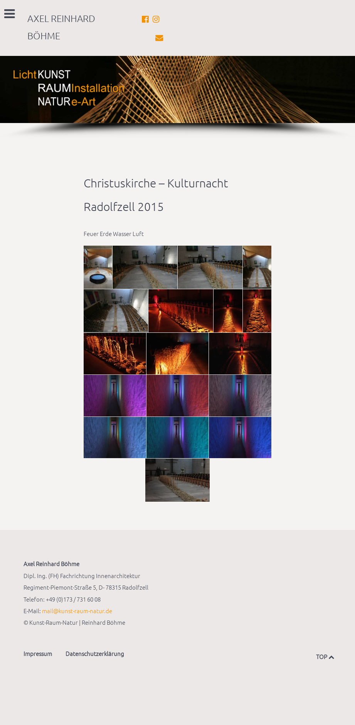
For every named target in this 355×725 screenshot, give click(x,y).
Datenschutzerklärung (95, 653)
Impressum (38, 653)
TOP (323, 656)
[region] (177, 97)
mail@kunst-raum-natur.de (77, 611)
